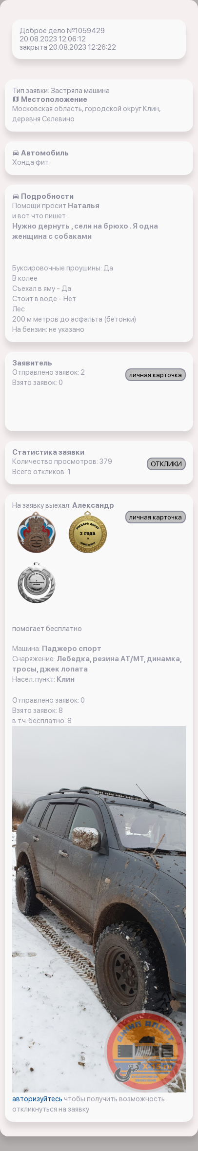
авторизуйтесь (38, 1098)
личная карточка (155, 375)
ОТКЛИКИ (166, 464)
